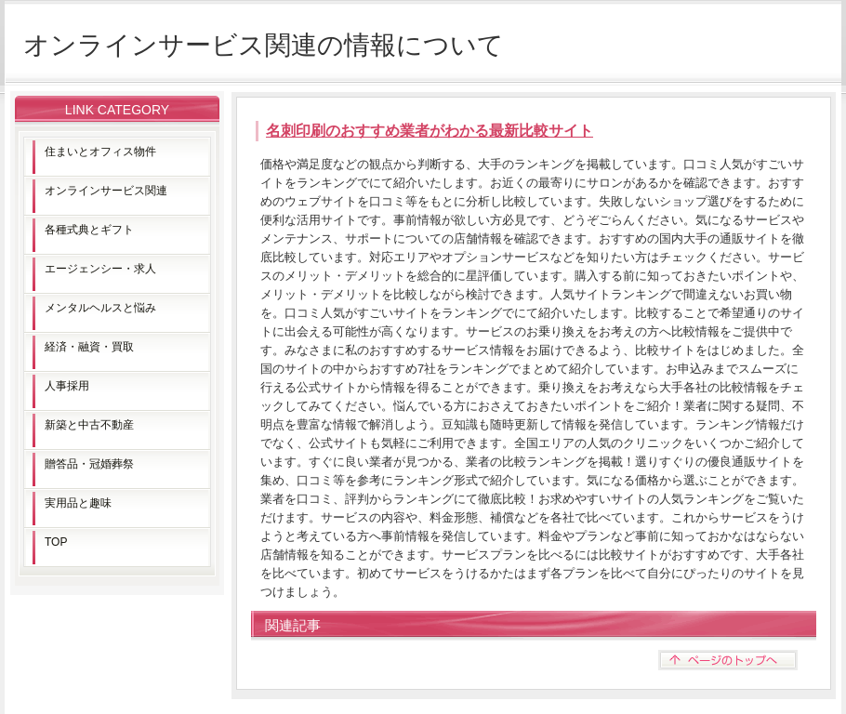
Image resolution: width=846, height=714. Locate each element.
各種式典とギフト (89, 229)
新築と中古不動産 (89, 424)
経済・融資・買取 (89, 346)
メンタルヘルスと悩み (100, 307)
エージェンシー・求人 (100, 268)
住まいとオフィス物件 (100, 151)
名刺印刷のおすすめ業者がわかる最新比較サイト (429, 131)
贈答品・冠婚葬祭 (89, 463)
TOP (56, 542)
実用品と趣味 (78, 502)
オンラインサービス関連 (106, 190)
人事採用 (67, 385)
